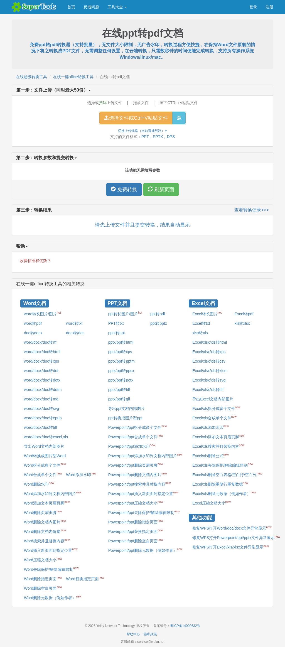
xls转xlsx (242, 323)
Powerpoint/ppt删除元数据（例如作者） (145, 549)
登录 (253, 7)
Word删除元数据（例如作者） (52, 597)
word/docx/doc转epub (43, 418)
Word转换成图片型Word (45, 456)
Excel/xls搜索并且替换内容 (218, 445)
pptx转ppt (116, 333)
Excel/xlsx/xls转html (209, 342)
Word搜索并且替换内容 (47, 540)
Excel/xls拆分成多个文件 (216, 407)
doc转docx (33, 333)
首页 (71, 7)
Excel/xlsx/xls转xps (208, 352)
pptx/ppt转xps (120, 352)
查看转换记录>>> (251, 210)
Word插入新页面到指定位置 (50, 549)
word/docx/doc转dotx (42, 380)
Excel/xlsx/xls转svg (208, 380)
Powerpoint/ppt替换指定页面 (135, 530)
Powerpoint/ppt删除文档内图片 (137, 474)
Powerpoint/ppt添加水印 (131, 445)
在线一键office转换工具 (73, 77)
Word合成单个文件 (43, 474)
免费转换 (124, 189)
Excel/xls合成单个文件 (214, 417)
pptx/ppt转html (120, 342)
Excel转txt (201, 323)
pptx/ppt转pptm (121, 361)
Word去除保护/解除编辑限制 (51, 568)
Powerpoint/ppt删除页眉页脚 (135, 464)
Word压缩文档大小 (43, 559)
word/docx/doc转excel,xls (46, 437)
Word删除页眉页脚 (43, 512)
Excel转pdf (244, 314)
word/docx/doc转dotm (43, 389)
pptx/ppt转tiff (119, 389)
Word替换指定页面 (85, 578)
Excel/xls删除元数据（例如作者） (224, 493)
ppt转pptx (158, 323)
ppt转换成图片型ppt (125, 418)
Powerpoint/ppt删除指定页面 (135, 521)
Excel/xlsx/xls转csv (208, 361)
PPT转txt (116, 323)
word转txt (74, 323)
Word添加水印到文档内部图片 (52, 493)
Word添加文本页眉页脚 (47, 502)
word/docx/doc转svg (41, 408)
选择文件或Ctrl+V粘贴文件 (136, 118)
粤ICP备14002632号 (185, 626)
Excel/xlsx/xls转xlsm (209, 370)
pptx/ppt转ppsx (121, 370)
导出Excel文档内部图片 (212, 399)
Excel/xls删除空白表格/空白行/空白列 (227, 474)
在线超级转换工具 (31, 77)
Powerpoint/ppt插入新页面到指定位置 (143, 493)
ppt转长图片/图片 (125, 313)
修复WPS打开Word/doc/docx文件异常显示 (231, 527)
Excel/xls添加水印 (210, 426)
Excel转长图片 (207, 313)
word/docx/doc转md (41, 399)
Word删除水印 (39, 483)
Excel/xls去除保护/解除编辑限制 (222, 464)
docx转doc (75, 333)
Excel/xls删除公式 (210, 455)
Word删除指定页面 (43, 578)
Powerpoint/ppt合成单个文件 (135, 436)
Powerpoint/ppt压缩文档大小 (135, 502)
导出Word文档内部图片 (44, 446)
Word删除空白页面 (43, 587)
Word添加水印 (81, 474)
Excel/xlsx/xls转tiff (207, 389)
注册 (269, 7)
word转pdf (33, 323)
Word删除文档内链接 (45, 530)
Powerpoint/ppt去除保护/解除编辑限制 (144, 512)
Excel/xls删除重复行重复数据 (220, 483)
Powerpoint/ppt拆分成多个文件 (137, 426)
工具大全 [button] (117, 7)
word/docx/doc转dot (41, 370)
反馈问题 (91, 7)
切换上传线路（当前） (142, 131)
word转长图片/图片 (42, 313)
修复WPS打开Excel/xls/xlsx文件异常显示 (230, 546)
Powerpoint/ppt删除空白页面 (135, 540)
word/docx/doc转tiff (40, 427)
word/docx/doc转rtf (40, 342)
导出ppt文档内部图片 (126, 408)
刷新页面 (161, 189)
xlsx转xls (200, 333)
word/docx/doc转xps (41, 361)
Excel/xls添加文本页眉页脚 (218, 436)
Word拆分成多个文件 (45, 464)
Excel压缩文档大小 (211, 502)
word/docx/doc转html (42, 352)
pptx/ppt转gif (119, 399)
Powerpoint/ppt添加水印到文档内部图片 (145, 455)
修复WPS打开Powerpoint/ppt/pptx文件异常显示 (236, 537)
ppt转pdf (157, 314)
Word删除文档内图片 (45, 521)
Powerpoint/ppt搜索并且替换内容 (139, 483)
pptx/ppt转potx (120, 380)
